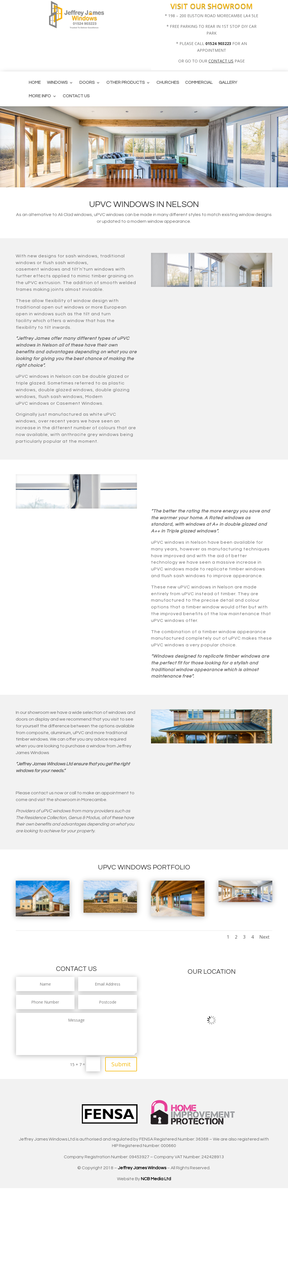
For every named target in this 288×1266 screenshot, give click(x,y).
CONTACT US (220, 61)
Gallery (228, 83)
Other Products (125, 83)
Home (35, 83)
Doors (86, 83)
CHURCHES (167, 83)
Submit (121, 1064)
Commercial (199, 83)
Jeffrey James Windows (142, 1168)
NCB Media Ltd (156, 1179)
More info (40, 96)
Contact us (76, 96)
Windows (57, 83)
